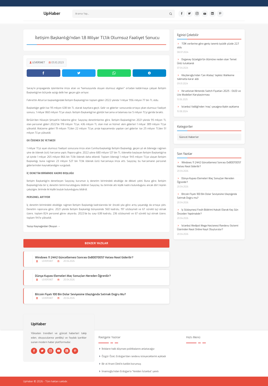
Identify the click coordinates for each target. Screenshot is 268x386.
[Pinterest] (220, 13)
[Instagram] (197, 13)
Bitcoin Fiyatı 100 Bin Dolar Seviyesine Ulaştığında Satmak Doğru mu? (80, 294)
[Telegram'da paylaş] (149, 73)
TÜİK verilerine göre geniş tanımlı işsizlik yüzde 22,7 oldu (208, 45)
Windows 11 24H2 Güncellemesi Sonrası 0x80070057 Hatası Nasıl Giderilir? (84, 257)
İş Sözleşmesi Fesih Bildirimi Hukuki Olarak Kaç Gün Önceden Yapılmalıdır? (207, 211)
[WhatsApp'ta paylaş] (114, 73)
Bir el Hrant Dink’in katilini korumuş (121, 363)
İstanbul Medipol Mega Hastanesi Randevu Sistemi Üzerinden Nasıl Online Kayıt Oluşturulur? (207, 227)
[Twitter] (189, 13)
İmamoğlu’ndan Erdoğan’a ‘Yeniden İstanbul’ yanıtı (130, 371)
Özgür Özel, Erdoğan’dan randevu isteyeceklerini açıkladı (134, 356)
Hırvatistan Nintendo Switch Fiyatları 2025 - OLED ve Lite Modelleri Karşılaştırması (209, 92)
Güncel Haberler (189, 137)
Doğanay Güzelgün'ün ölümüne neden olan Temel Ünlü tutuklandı (207, 61)
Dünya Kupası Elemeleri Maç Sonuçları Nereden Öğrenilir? (73, 275)
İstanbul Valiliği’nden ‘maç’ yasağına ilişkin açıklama (208, 106)
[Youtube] (204, 13)
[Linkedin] (212, 13)
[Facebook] (181, 13)
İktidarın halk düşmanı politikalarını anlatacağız (128, 348)
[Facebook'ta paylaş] (43, 73)
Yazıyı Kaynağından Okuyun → (43, 226)
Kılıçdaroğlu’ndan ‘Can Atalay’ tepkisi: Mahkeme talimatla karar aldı (205, 77)
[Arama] (171, 14)
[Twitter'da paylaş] (79, 73)
